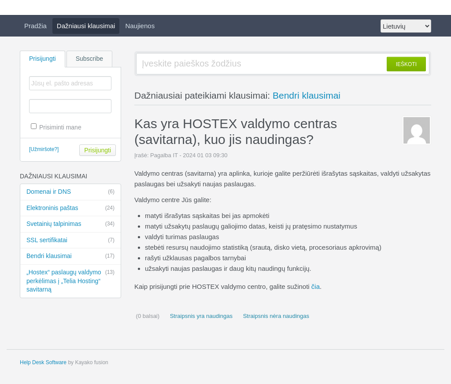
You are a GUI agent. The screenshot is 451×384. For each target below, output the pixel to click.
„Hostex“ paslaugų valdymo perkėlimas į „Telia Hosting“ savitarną (70, 280)
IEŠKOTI (406, 64)
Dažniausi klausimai (86, 26)
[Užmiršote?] (44, 149)
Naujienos (140, 26)
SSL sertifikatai (70, 240)
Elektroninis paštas (70, 208)
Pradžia (35, 26)
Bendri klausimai (70, 256)
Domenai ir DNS (70, 192)
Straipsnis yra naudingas (200, 316)
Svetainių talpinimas (70, 224)
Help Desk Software (43, 362)
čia (315, 286)
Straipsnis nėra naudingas (275, 316)
